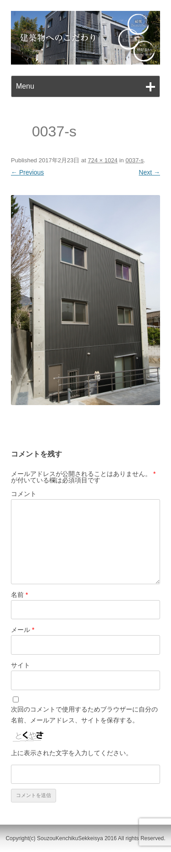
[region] (85, 38)
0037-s (134, 160)
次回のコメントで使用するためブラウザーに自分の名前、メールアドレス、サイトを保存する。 (84, 715)
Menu (25, 86)
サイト (20, 665)
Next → (149, 172)
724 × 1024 (102, 160)
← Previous (27, 172)
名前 (19, 594)
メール (22, 629)
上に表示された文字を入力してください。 (71, 753)
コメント (23, 493)
